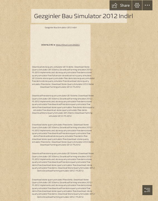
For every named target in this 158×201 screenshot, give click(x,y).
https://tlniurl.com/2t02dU (68, 45)
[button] (121, 5)
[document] (79, 100)
